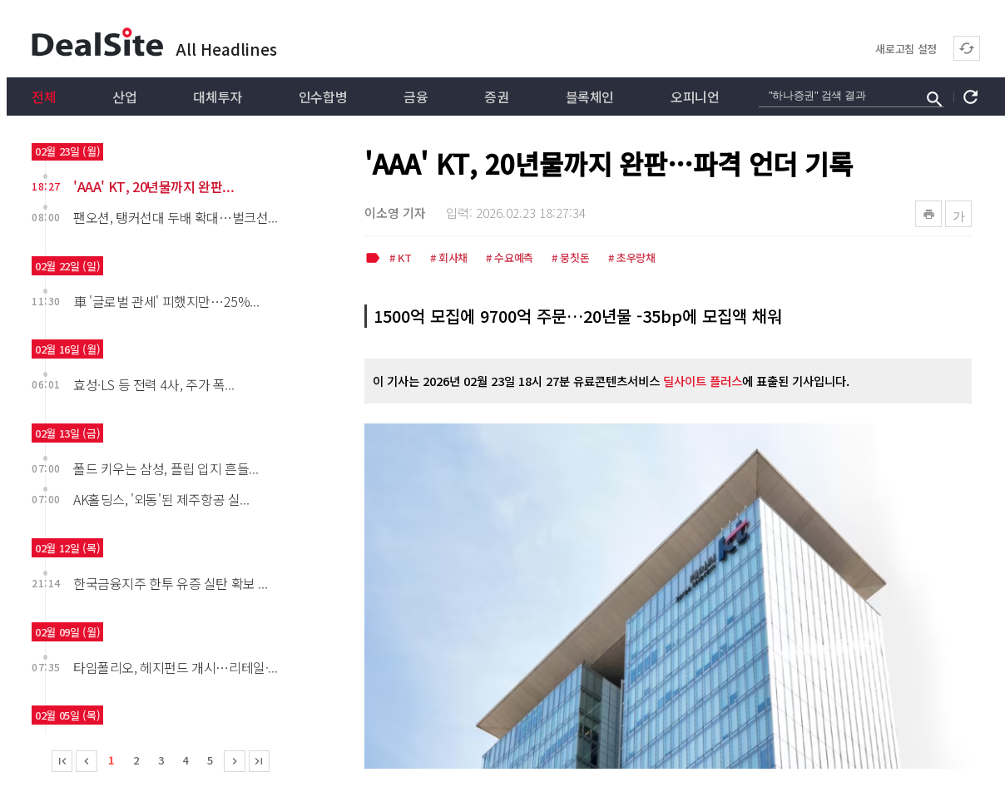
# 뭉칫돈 (570, 258)
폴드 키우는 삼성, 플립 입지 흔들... (165, 468)
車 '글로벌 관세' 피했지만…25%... (166, 301)
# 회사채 (449, 258)
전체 (44, 96)
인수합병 (323, 96)
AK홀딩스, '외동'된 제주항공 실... (161, 499)
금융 (415, 96)
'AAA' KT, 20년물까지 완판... (153, 186)
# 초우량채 (632, 258)
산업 (124, 96)
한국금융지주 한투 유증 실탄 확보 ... (170, 583)
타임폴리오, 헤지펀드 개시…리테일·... (175, 667)
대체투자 (217, 96)
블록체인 (590, 96)
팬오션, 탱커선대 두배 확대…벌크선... (175, 217)
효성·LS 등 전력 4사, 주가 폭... (153, 384)
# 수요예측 (509, 258)
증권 (496, 96)
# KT (400, 258)
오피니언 (695, 96)
